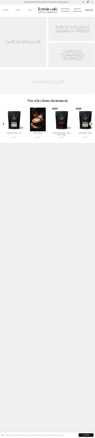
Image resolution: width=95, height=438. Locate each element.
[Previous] (3, 124)
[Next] (91, 124)
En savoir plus (61, 435)
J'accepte (86, 435)
